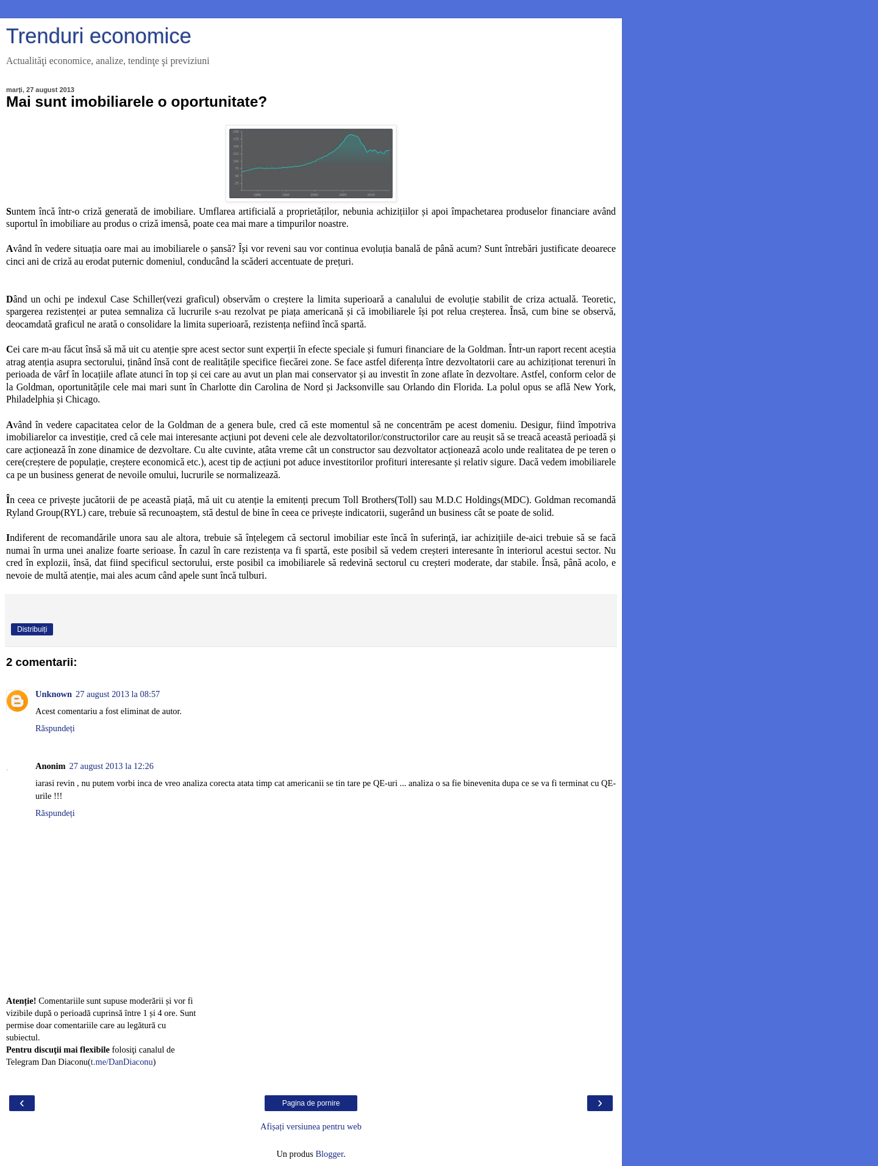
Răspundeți (55, 728)
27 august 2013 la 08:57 (118, 694)
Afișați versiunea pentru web (311, 1126)
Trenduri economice (98, 36)
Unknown (53, 694)
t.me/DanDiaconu (122, 1062)
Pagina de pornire (311, 1103)
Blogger (329, 1154)
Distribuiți (32, 629)
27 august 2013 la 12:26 (112, 766)
